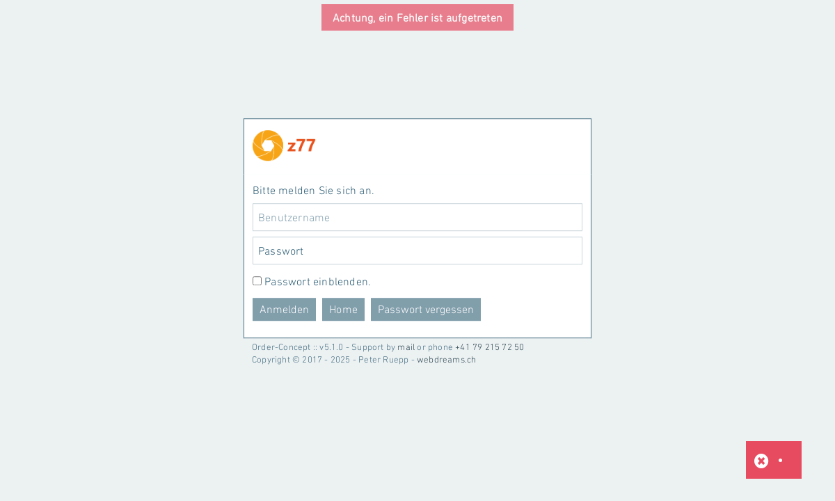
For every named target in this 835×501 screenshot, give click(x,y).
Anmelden (284, 309)
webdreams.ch (446, 359)
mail (406, 347)
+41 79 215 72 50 (489, 347)
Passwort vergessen (426, 309)
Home (343, 309)
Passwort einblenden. (317, 282)
